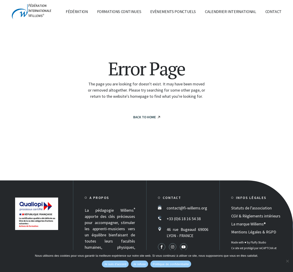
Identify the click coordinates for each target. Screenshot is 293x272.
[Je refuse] (287, 261)
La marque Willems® (248, 224)
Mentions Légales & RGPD (253, 232)
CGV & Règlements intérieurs (255, 216)
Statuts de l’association (251, 208)
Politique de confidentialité (171, 264)
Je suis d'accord (115, 264)
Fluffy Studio (258, 242)
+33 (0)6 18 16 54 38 (184, 218)
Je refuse (139, 264)
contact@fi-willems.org (187, 208)
